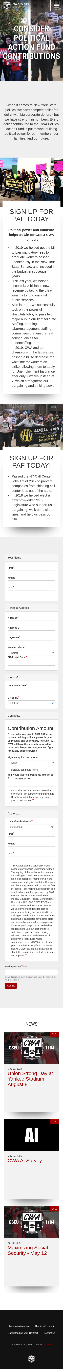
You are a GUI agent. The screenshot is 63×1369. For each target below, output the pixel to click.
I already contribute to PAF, (23, 769)
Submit (11, 985)
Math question (13, 966)
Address (12, 618)
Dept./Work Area (17, 685)
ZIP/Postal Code (17, 657)
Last (10, 587)
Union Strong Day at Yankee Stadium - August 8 (30, 1079)
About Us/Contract (44, 1326)
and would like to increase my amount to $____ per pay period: (30, 776)
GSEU (54, 1034)
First (10, 568)
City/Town (13, 637)
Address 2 (13, 627)
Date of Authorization (19, 821)
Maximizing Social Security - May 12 (28, 1250)
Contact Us (49, 1333)
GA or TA (13, 697)
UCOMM (47, 1344)
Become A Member (19, 1326)
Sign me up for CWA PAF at (23, 757)
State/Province (16, 647)
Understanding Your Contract (23, 1333)
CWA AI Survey (25, 1160)
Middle (11, 577)
